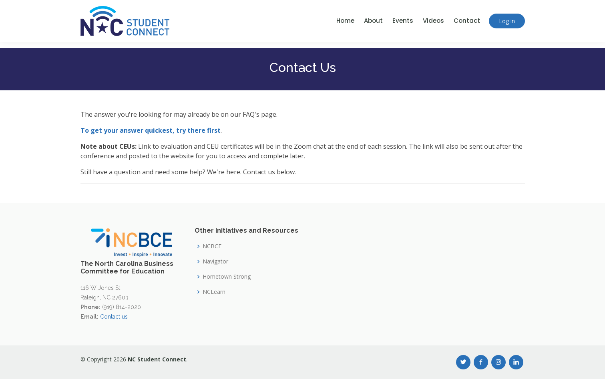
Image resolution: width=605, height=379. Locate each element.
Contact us (114, 316)
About (373, 20)
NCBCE (212, 246)
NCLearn (214, 292)
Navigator (215, 261)
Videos (433, 20)
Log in (507, 21)
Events (402, 20)
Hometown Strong (227, 276)
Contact (467, 20)
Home (345, 20)
